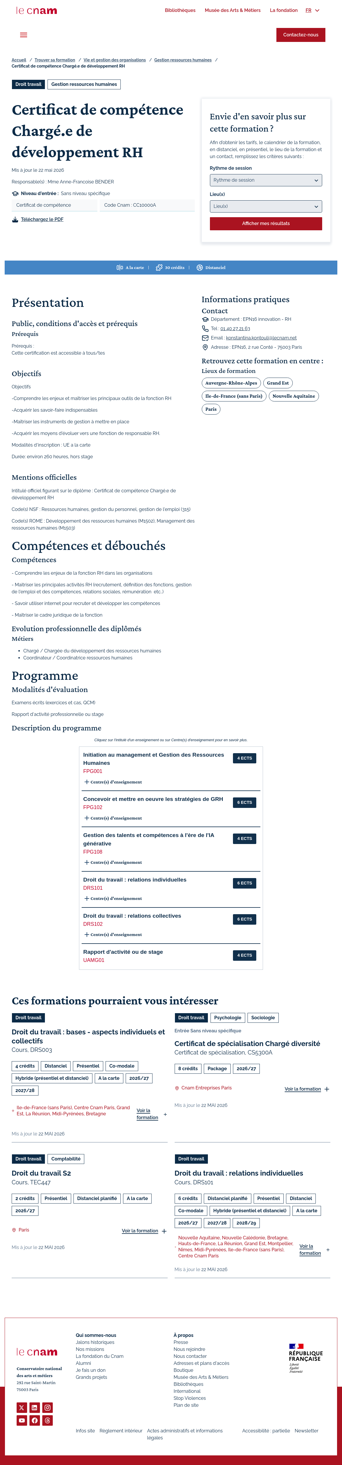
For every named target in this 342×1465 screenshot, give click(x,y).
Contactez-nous (300, 35)
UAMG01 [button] (93, 960)
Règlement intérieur (121, 1431)
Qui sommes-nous (96, 1335)
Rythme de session (231, 168)
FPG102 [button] (93, 807)
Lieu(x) (217, 194)
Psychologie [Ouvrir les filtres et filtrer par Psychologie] (227, 1017)
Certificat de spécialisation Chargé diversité (247, 1043)
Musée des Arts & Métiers (201, 1377)
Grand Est (278, 382)
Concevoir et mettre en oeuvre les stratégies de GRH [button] (153, 799)
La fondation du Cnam (100, 1356)
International (187, 1391)
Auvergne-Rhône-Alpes (231, 382)
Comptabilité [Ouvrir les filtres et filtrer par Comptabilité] (65, 1159)
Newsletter (306, 1431)
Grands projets (91, 1377)
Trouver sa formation (55, 60)
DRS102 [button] (93, 924)
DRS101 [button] (93, 888)
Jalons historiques (95, 1342)
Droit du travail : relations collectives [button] (132, 916)
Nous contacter (190, 1356)
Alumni (83, 1363)
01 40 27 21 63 (235, 328)
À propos (184, 1335)
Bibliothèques (189, 1384)
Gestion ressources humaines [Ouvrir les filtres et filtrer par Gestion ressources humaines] (84, 84)
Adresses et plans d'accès (201, 1363)
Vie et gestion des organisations (115, 60)
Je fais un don (91, 1370)
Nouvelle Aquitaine (294, 396)
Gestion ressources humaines (183, 60)
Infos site (85, 1431)
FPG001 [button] (93, 771)
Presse (181, 1342)
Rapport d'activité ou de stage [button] (123, 952)
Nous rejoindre (189, 1349)
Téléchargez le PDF (42, 219)
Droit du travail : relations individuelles (239, 1173)
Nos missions (90, 1349)
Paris (211, 409)
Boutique (183, 1370)
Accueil (19, 60)
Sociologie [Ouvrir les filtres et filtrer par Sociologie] (263, 1017)
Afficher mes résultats (266, 223)
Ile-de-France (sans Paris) (234, 396)
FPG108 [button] (93, 852)
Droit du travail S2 (41, 1173)
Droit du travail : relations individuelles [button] (135, 880)
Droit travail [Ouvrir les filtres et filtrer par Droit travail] (28, 84)
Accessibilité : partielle (266, 1431)
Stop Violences (190, 1398)
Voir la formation (147, 1114)
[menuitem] (180, 10)
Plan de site (186, 1405)
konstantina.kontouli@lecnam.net (261, 338)
